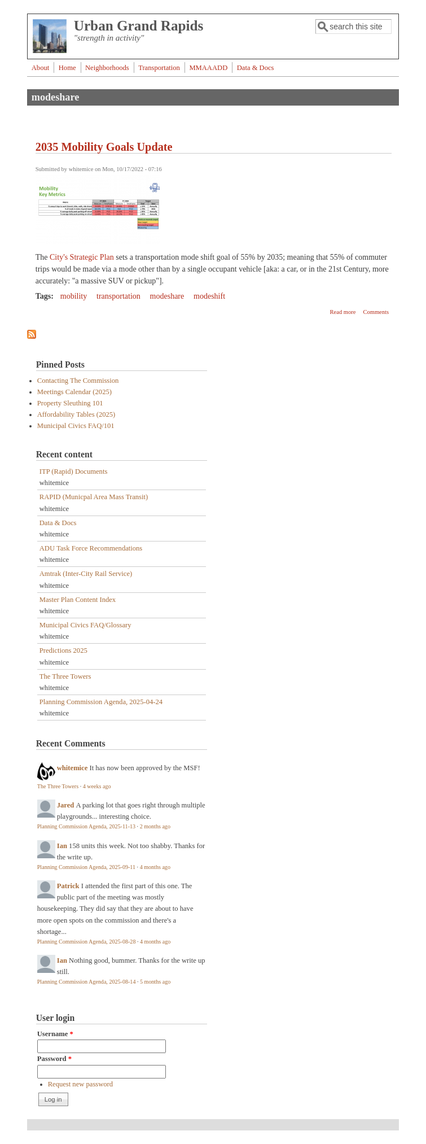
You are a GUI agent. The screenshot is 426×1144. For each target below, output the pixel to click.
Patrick (68, 886)
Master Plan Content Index (77, 600)
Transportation (159, 68)
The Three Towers (65, 676)
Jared (65, 805)
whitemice (72, 768)
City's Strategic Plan (82, 257)
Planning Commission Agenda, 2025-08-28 (86, 941)
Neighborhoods (107, 68)
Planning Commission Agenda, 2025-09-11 (86, 867)
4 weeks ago (97, 786)
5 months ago (155, 982)
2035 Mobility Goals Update (104, 147)
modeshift (209, 296)
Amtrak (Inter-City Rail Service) (85, 574)
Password (54, 1059)
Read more (343, 312)
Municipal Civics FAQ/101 (76, 426)
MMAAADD (208, 68)
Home (67, 68)
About (40, 68)
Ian (62, 846)
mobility (73, 296)
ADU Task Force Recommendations (91, 548)
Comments (376, 312)
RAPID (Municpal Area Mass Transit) (93, 497)
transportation (118, 296)
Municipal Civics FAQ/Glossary (85, 625)
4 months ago (155, 867)
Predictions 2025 (63, 650)
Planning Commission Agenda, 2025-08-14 (86, 982)
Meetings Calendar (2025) (74, 392)
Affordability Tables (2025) (76, 414)
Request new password (80, 1084)
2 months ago (155, 826)
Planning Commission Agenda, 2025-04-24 (101, 702)
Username (55, 1034)
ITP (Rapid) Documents (73, 471)
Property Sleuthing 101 (70, 403)
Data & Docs (255, 68)
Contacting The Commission (78, 381)
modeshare (167, 296)
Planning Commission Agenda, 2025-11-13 (86, 826)
